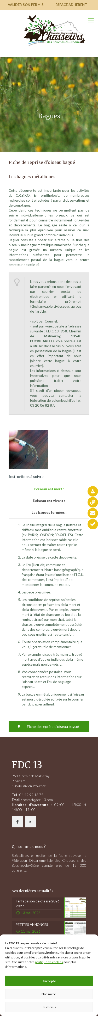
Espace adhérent (71, 5)
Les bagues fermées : (49, 512)
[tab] (49, 489)
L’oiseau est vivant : (49, 501)
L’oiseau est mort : (49, 489)
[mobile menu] (91, 20)
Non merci (49, 994)
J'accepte (49, 981)
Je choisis (49, 1007)
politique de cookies (49, 962)
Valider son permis (26, 5)
